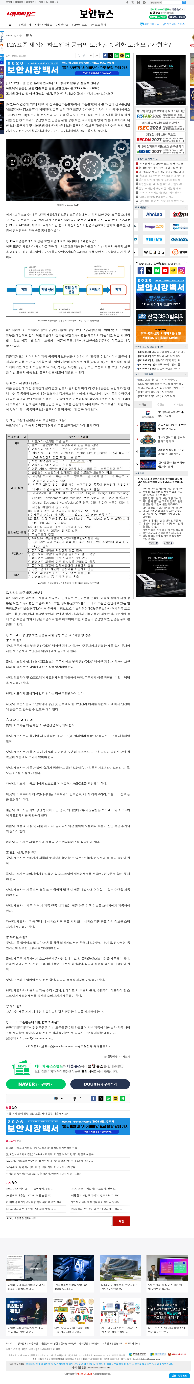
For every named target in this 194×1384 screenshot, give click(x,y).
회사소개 (10, 1343)
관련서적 (118, 1343)
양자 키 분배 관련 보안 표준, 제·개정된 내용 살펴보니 (39, 1113)
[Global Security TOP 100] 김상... (156, 196)
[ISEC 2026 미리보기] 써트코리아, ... (157, 392)
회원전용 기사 (152, 24)
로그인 (9, 2)
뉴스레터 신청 (52, 2)
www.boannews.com (66, 1046)
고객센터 (95, 1343)
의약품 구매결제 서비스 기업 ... (162, 352)
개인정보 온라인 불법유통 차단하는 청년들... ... (97, 1202)
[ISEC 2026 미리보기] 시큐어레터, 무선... (29, 1188)
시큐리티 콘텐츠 (176, 24)
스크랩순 (178, 404)
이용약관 (33, 1343)
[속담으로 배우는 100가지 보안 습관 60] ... (30, 1195)
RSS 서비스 (132, 1343)
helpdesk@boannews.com (149, 1359)
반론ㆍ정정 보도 (179, 1376)
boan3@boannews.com (37, 1038)
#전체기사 (25, 24)
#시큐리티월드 (43, 24)
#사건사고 (62, 24)
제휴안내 (106, 1343)
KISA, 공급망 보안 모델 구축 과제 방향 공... (31, 1209)
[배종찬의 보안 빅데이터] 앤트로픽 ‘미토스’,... (97, 1195)
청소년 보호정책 (68, 1343)
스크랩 (40, 2)
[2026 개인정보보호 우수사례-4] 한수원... (160, 384)
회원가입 (19, 2)
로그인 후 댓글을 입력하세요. (59, 1221)
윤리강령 (83, 1343)
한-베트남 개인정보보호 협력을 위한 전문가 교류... (35, 1202)
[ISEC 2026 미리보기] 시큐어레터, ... (157, 379)
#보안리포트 (79, 24)
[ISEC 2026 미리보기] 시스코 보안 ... (157, 396)
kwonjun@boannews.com (98, 1367)
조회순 (142, 404)
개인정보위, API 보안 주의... (160, 356)
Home (9, 35)
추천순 (160, 404)
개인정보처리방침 (49, 1343)
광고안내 (22, 1343)
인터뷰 (29, 35)
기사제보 (30, 2)
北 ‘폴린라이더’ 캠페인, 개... (160, 360)
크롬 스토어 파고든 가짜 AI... (160, 368)
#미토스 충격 (98, 24)
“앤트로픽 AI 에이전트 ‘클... (160, 364)
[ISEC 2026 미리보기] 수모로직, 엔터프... (94, 1188)
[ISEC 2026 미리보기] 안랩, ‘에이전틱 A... (161, 192)
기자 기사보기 (117, 1056)
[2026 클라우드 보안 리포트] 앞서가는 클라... (96, 1209)
